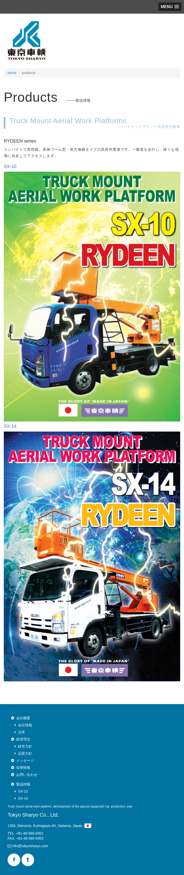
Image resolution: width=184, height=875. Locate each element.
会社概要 (23, 718)
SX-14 (23, 798)
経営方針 (25, 746)
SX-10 (23, 791)
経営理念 (23, 739)
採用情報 (23, 768)
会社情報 (25, 725)
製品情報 (23, 784)
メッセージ (25, 760)
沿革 (21, 732)
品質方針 (25, 753)
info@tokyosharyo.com (28, 846)
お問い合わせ (26, 775)
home (12, 73)
